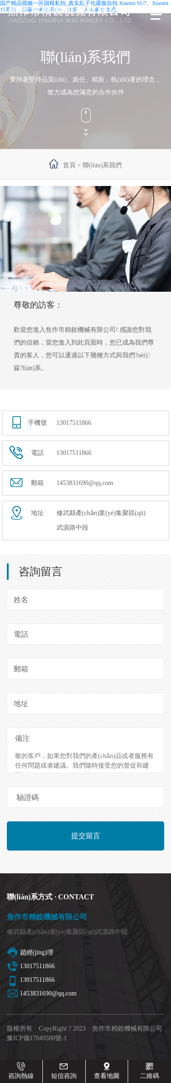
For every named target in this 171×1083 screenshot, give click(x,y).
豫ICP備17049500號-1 (37, 1038)
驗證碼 (28, 797)
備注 (22, 738)
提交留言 (85, 836)
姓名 (21, 599)
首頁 (69, 165)
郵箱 (21, 669)
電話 (21, 634)
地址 (21, 703)
